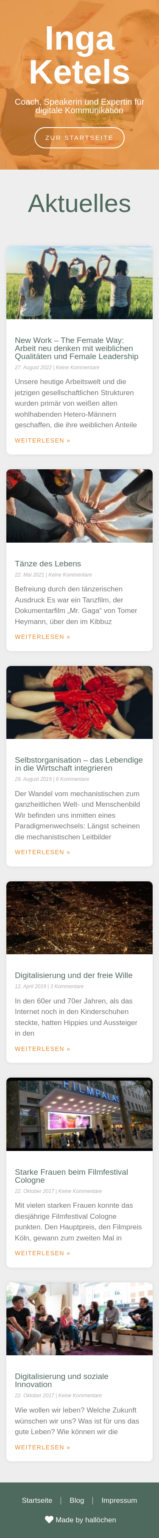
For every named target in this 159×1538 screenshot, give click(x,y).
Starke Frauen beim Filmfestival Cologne (71, 1175)
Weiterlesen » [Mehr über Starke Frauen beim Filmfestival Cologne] (43, 1253)
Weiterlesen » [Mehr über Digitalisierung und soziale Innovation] (43, 1447)
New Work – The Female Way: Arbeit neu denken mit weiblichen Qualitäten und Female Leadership (77, 348)
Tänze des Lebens (48, 563)
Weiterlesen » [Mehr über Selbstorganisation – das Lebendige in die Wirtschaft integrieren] (43, 852)
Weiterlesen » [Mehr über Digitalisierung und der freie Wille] (43, 1048)
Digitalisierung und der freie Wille (74, 975)
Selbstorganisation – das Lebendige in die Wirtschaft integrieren (79, 763)
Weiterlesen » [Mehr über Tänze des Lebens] (43, 636)
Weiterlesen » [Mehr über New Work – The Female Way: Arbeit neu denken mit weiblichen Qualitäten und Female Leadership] (43, 440)
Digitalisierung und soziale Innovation (62, 1380)
